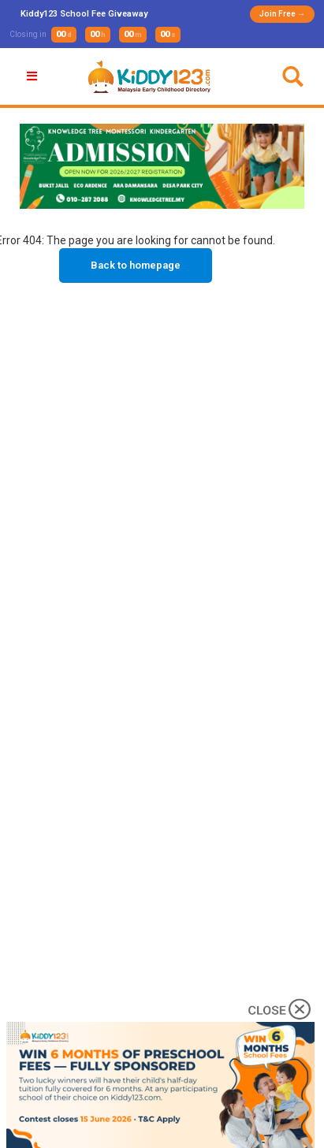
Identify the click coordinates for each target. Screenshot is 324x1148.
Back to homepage (136, 265)
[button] (34, 76)
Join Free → (282, 13)
